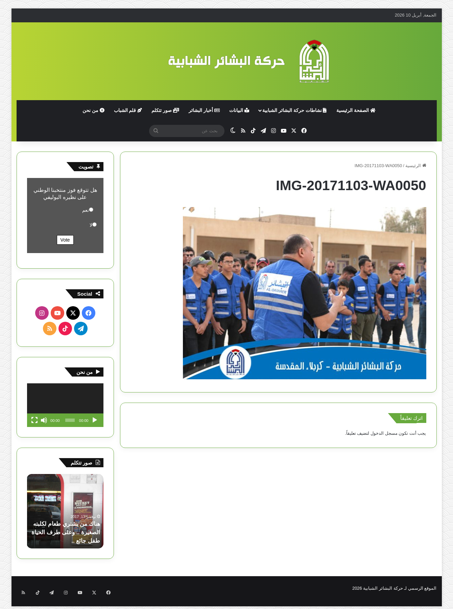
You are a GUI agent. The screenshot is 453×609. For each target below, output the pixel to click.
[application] (65, 405)
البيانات (239, 110)
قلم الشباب (128, 110)
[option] (65, 511)
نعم (85, 210)
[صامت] (44, 420)
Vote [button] (65, 240)
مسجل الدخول (384, 433)
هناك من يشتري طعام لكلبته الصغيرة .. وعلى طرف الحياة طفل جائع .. (69, 532)
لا (91, 225)
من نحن (93, 110)
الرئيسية (415, 165)
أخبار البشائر (204, 110)
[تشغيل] (94, 420)
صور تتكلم (165, 110)
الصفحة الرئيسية (356, 110)
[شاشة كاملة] (34, 420)
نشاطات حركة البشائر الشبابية (294, 110)
